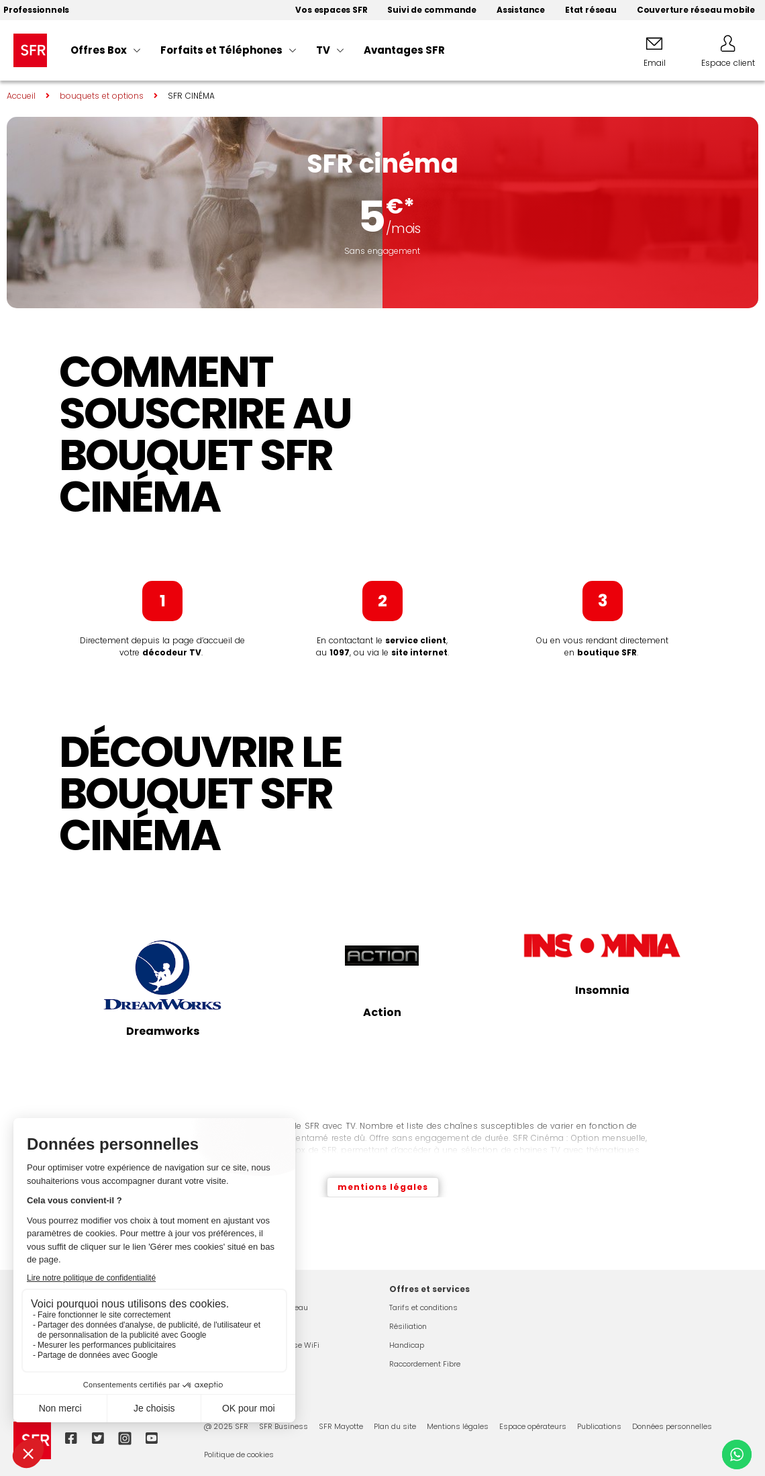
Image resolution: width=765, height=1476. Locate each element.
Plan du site (395, 1426)
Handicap (406, 1345)
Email (655, 62)
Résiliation (408, 1326)
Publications (599, 1426)
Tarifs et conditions (423, 1307)
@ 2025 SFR (226, 1426)
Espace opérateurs (532, 1426)
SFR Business (283, 1426)
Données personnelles (672, 1426)
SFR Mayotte (341, 1426)
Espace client (728, 62)
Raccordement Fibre (424, 1363)
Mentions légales (458, 1426)
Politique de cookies (239, 1454)
